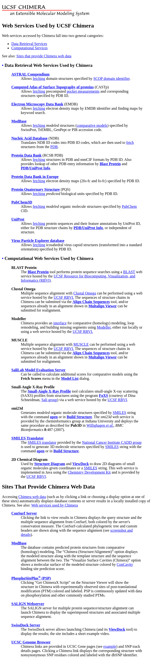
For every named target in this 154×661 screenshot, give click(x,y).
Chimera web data (32, 497)
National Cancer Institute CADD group (112, 442)
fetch (130, 142)
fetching (39, 79)
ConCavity (125, 564)
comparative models (92, 125)
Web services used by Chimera (54, 505)
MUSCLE (81, 344)
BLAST (129, 272)
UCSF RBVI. (64, 297)
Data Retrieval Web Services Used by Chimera (48, 65)
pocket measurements (83, 91)
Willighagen (99, 425)
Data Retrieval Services (29, 44)
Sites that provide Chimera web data (43, 56)
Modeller (103, 327)
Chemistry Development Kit (89, 472)
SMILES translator (42, 442)
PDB (54, 147)
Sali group (49, 400)
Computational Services (29, 48)
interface (59, 323)
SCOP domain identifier (111, 79)
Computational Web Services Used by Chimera (48, 258)
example (109, 646)
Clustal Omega (84, 293)
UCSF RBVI (117, 400)
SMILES (119, 413)
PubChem (129, 206)
